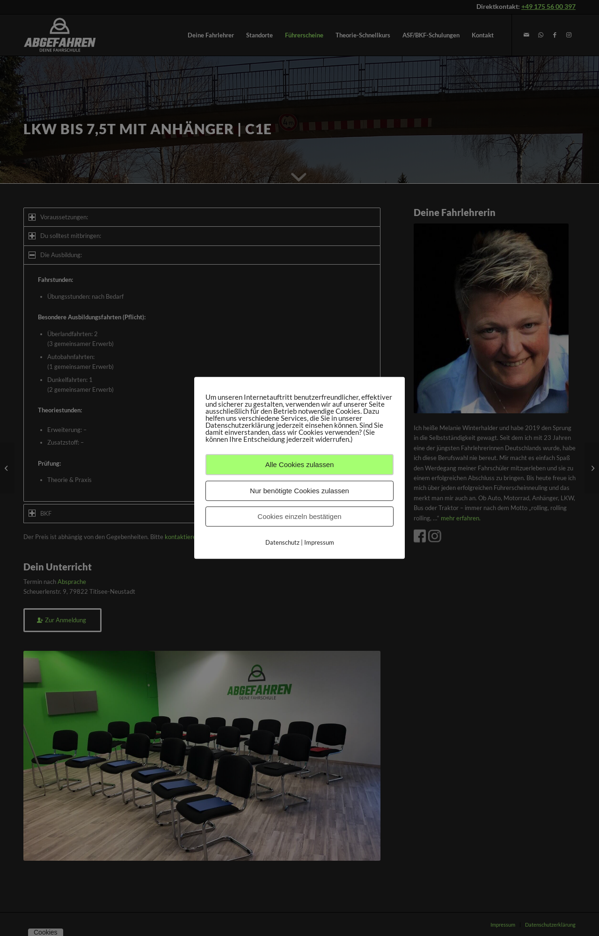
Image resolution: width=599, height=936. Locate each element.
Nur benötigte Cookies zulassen (299, 491)
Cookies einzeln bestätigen (299, 516)
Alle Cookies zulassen (299, 464)
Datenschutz (282, 542)
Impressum (319, 542)
